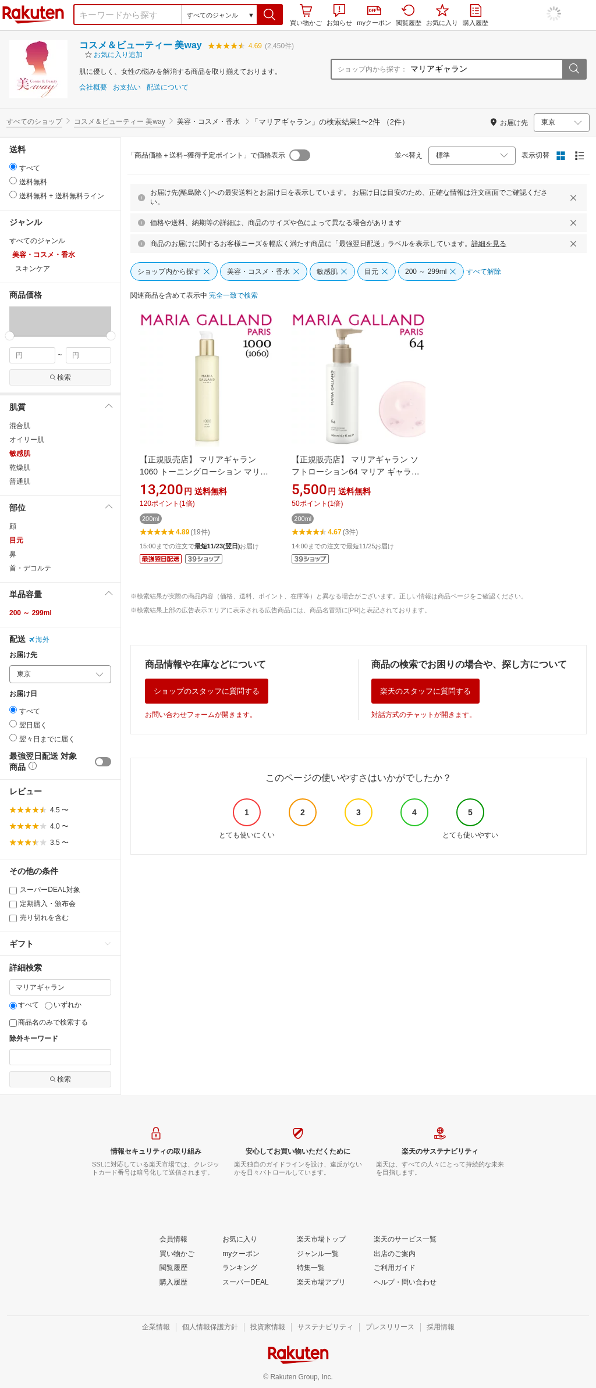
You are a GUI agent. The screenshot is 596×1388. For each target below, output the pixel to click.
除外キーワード (33, 1039)
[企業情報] (156, 1327)
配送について (168, 87)
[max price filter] (89, 355)
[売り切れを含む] (13, 918)
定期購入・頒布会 (42, 904)
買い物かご (306, 15)
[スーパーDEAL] (245, 1282)
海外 (39, 640)
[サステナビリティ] (325, 1327)
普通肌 (19, 481)
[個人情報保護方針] (210, 1327)
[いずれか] (48, 1005)
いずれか (63, 1005)
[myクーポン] (241, 1254)
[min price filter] (32, 355)
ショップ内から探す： (372, 69)
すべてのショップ (34, 121)
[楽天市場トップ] (321, 1239)
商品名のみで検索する (48, 1022)
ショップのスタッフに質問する (207, 691)
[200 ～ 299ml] (431, 271)
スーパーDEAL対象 (44, 890)
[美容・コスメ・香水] (263, 271)
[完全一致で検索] (233, 296)
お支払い (127, 87)
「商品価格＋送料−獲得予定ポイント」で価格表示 (206, 155)
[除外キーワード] (60, 1057)
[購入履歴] (173, 1282)
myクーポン (374, 16)
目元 (16, 540)
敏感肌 (19, 453)
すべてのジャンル (37, 241)
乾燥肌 (19, 467)
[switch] (103, 761)
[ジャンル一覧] (318, 1254)
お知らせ (339, 15)
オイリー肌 (26, 440)
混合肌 (19, 426)
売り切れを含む (39, 918)
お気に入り (442, 15)
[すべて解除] (483, 272)
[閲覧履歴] (173, 1268)
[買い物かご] (176, 1254)
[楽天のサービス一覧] (405, 1239)
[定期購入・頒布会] (13, 904)
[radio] (13, 166)
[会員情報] (173, 1239)
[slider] (9, 335)
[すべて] (13, 1005)
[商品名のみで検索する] (13, 1023)
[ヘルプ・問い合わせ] (405, 1282)
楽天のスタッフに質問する (425, 691)
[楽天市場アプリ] (321, 1282)
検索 (60, 377)
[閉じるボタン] (575, 197)
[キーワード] (60, 987)
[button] (270, 14)
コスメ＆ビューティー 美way (140, 45)
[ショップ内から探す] (174, 271)
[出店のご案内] (395, 1254)
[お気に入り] (239, 1239)
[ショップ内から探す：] (484, 69)
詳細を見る (488, 244)
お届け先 (23, 655)
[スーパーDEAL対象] (13, 890)
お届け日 (23, 694)
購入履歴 (475, 15)
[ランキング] (239, 1268)
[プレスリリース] (390, 1327)
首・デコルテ (30, 568)
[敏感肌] (332, 271)
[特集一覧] (311, 1268)
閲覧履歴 (408, 15)
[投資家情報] (267, 1327)
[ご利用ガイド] (395, 1268)
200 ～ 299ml (30, 613)
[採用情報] (441, 1327)
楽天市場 (33, 14)
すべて (24, 1005)
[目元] (376, 271)
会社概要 (93, 87)
